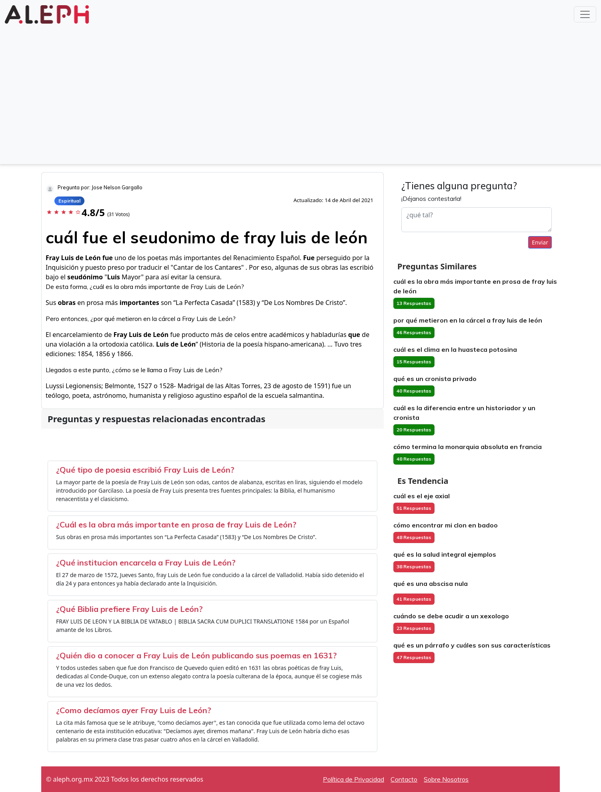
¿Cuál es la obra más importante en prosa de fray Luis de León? (176, 524)
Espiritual (69, 201)
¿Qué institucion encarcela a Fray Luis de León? (146, 562)
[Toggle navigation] (585, 14)
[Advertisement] (300, 101)
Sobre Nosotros (446, 779)
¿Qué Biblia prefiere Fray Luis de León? (129, 609)
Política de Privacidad (353, 779)
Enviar (540, 242)
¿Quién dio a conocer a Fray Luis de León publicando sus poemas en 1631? (196, 655)
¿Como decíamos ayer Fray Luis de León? (133, 710)
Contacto (404, 779)
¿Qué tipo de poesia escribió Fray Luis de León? (145, 470)
